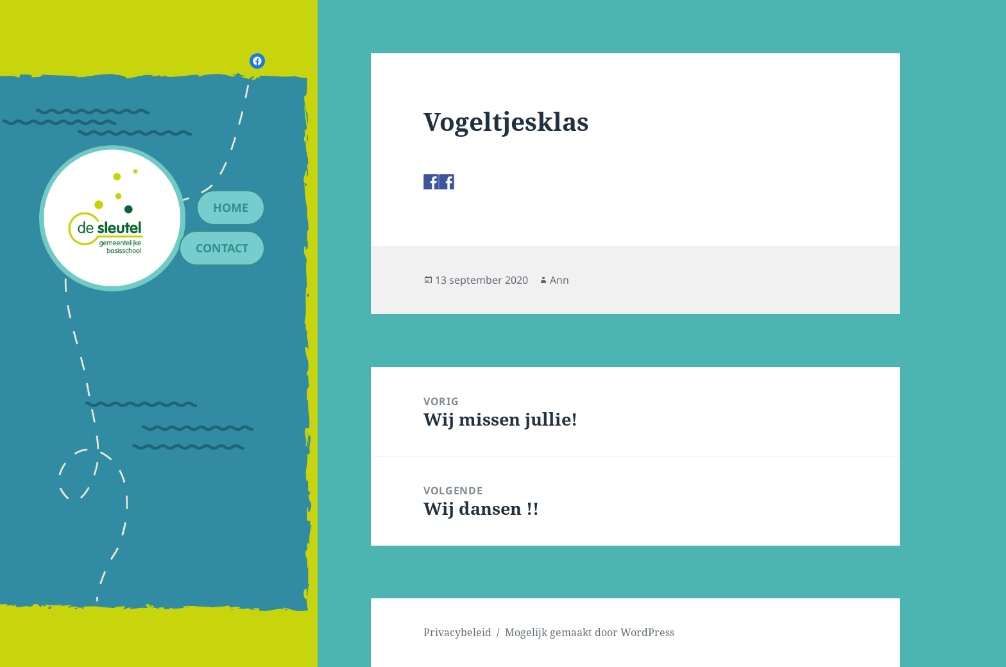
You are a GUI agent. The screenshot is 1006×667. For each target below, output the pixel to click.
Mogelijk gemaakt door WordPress (589, 632)
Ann (559, 280)
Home (230, 207)
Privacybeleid (457, 632)
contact (222, 248)
